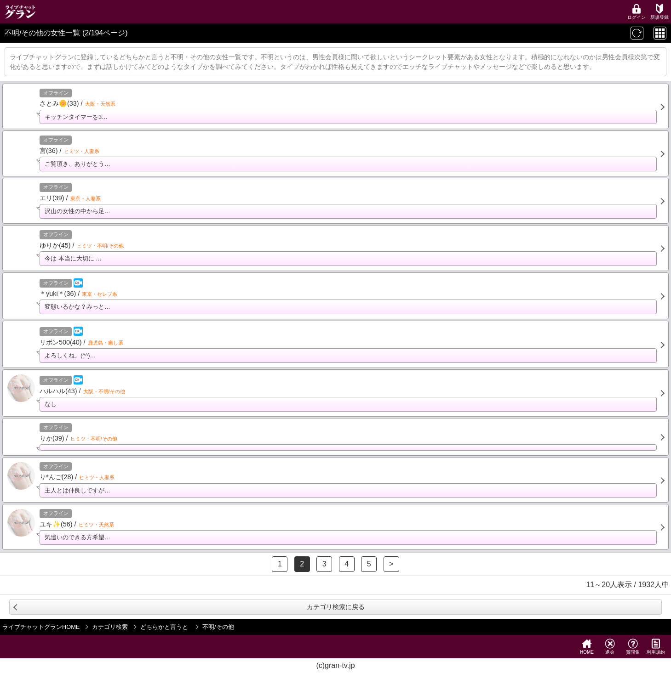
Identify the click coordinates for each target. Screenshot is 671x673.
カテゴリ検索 (110, 626)
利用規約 (656, 647)
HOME (587, 647)
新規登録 (659, 12)
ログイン (636, 12)
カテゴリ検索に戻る (336, 607)
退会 (610, 647)
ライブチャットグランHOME (41, 626)
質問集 (633, 647)
